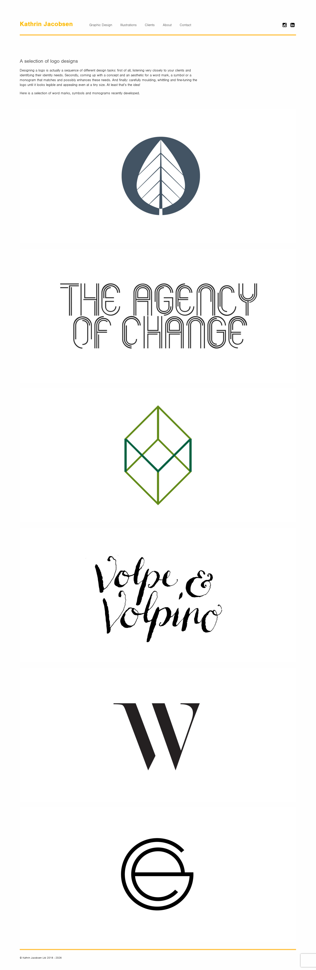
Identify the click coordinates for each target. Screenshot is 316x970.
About (167, 25)
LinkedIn (293, 25)
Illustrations (128, 25)
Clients (150, 25)
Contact (185, 25)
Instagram (285, 25)
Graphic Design (100, 25)
